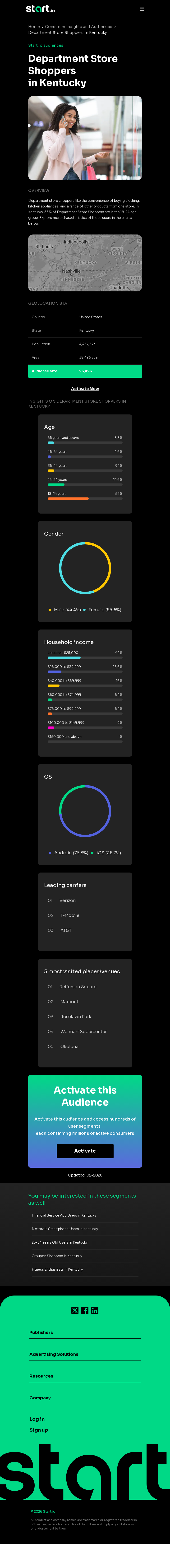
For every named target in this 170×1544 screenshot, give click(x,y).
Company (40, 1398)
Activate (85, 1151)
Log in (37, 1419)
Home (34, 26)
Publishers (41, 1332)
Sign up (38, 1430)
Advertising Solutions (53, 1354)
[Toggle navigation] (140, 8)
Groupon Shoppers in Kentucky (57, 1256)
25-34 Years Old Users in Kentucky (59, 1242)
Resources (41, 1376)
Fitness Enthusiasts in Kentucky (57, 1269)
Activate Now (85, 388)
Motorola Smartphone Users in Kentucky (65, 1229)
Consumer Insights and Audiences (78, 26)
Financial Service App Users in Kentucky (64, 1215)
